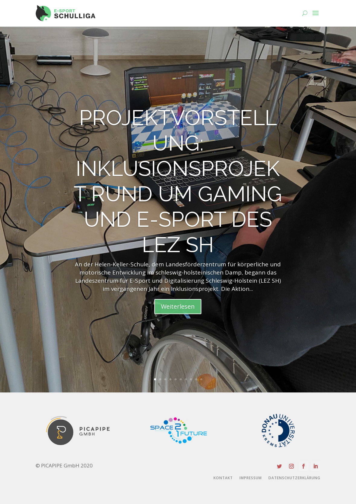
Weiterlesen (178, 306)
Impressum (250, 478)
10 (201, 379)
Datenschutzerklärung (294, 478)
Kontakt (223, 478)
